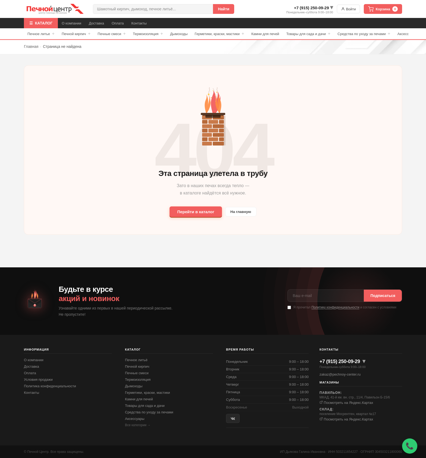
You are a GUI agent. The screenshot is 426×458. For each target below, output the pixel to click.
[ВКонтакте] (233, 418)
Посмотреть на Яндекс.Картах (346, 403)
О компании (71, 23)
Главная (31, 46)
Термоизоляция (148, 33)
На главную (241, 211)
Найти (223, 9)
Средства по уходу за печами (363, 33)
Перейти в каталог (193, 211)
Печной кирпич (76, 33)
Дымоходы (178, 34)
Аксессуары (134, 419)
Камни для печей (265, 34)
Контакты (139, 23)
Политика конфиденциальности (50, 386)
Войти (348, 9)
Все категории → (138, 425)
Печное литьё (136, 360)
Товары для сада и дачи (308, 33)
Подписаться (382, 295)
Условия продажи (38, 379)
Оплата (118, 23)
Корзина (383, 9)
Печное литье (41, 33)
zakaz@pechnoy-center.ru (340, 374)
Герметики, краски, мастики (219, 33)
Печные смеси (112, 33)
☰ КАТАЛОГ (40, 23)
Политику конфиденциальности (335, 307)
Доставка (96, 23)
